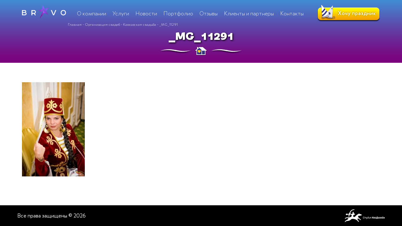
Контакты (292, 13)
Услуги (120, 13)
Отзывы (208, 13)
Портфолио (178, 13)
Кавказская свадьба (139, 24)
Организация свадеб (102, 24)
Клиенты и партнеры (249, 13)
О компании (91, 13)
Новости (146, 13)
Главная (75, 24)
